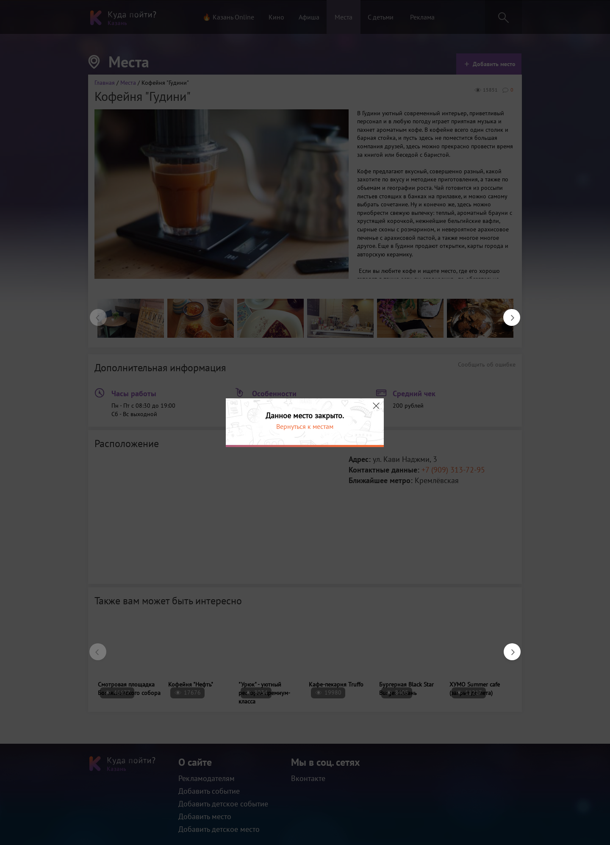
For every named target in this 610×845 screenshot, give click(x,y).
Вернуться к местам (304, 426)
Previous (94, 313)
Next (507, 313)
